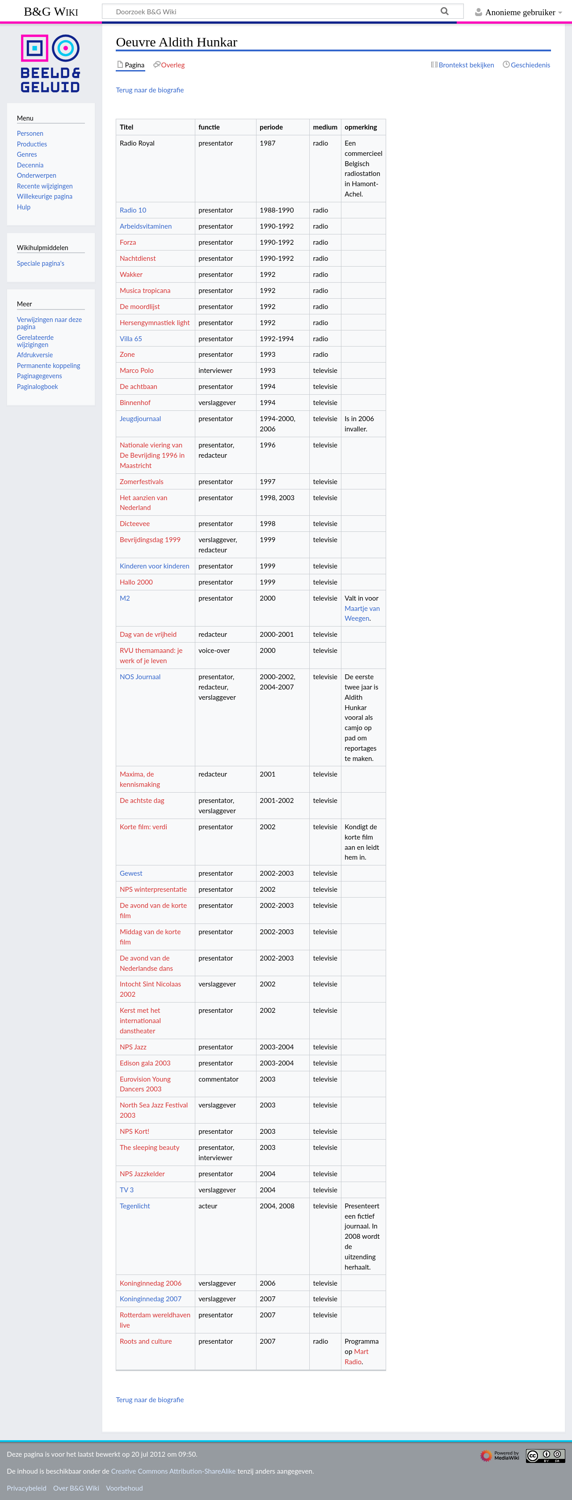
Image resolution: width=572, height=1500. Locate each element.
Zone (127, 354)
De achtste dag (142, 800)
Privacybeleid (26, 1488)
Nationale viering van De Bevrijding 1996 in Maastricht (152, 455)
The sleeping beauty (150, 1147)
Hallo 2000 (136, 582)
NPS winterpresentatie (153, 889)
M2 (125, 598)
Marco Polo (137, 370)
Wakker (131, 274)
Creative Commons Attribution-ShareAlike (173, 1471)
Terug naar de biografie (150, 90)
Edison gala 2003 (145, 1063)
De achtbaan (138, 386)
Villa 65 (131, 338)
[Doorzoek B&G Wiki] (282, 11)
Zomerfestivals (142, 481)
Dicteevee (135, 523)
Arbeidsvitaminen (146, 226)
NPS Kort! (134, 1131)
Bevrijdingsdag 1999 (150, 539)
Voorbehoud (124, 1488)
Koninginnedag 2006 (150, 1283)
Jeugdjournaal (140, 418)
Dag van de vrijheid (148, 634)
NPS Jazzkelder (142, 1174)
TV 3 (127, 1190)
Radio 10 (133, 210)
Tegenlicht (135, 1206)
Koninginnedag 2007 (150, 1299)
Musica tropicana (145, 290)
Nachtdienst (138, 258)
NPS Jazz (133, 1047)
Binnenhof (135, 402)
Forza (128, 242)
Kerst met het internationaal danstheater (140, 1020)
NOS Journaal (140, 677)
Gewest (131, 873)
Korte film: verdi (143, 827)
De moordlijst (140, 306)
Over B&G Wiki (76, 1488)
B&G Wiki (51, 11)
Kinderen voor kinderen (154, 566)
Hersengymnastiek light (155, 322)
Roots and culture (146, 1341)
